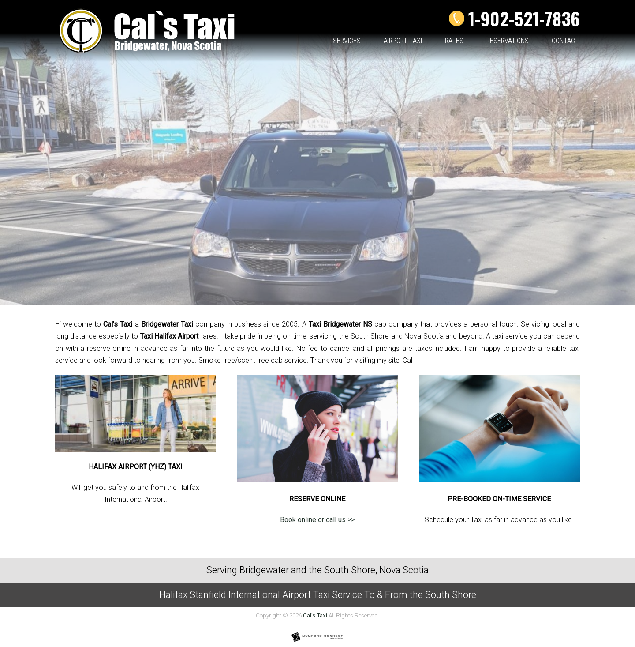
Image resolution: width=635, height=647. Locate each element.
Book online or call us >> (317, 519)
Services (347, 41)
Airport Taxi (403, 41)
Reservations (507, 41)
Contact (565, 41)
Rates (454, 41)
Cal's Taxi (315, 615)
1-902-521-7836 (524, 18)
